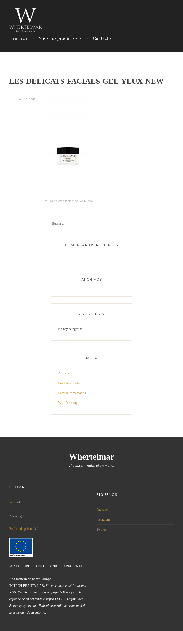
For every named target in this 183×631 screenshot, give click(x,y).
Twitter (101, 529)
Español (14, 502)
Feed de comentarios (72, 393)
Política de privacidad (23, 529)
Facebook (103, 509)
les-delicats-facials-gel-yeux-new (71, 201)
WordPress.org (68, 403)
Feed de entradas (69, 383)
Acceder (63, 373)
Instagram (103, 519)
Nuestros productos (57, 38)
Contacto (102, 38)
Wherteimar (91, 456)
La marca (18, 38)
